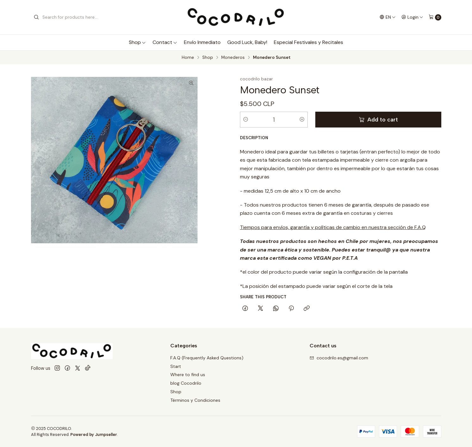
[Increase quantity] (302, 119)
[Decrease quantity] (245, 119)
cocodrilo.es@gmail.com (339, 358)
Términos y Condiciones (195, 400)
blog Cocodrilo (185, 383)
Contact (165, 42)
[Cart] (435, 17)
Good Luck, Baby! (247, 42)
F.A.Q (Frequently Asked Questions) (206, 358)
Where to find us (187, 374)
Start (175, 366)
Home (188, 57)
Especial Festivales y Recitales (308, 42)
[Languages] (387, 17)
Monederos (233, 57)
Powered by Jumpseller (93, 434)
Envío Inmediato (202, 42)
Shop (137, 42)
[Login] (412, 17)
